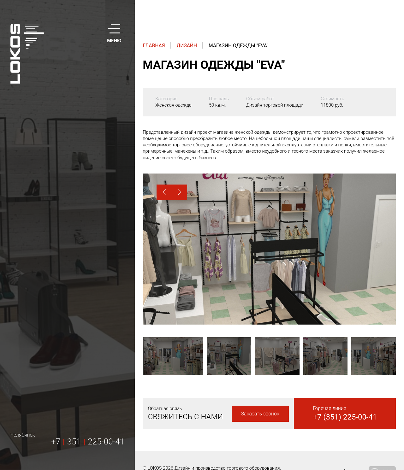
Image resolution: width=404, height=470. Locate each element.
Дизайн (187, 46)
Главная (154, 46)
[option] (269, 249)
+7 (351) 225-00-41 (345, 417)
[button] (164, 192)
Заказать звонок (260, 414)
